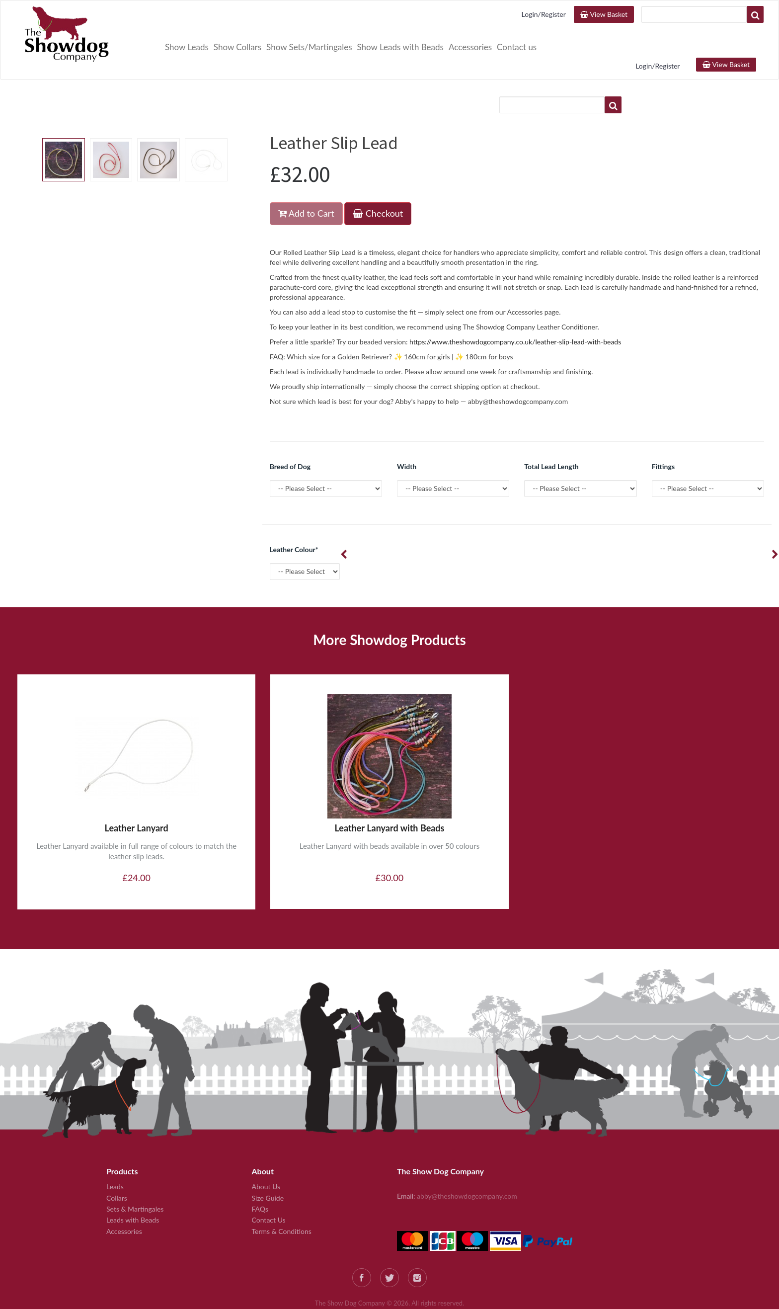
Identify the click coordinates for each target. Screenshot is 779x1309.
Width (406, 432)
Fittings (663, 432)
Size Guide (268, 1164)
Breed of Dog (290, 432)
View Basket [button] (603, 14)
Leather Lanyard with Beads (389, 794)
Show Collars (237, 47)
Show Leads (187, 47)
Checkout (378, 179)
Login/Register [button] (544, 14)
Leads (115, 1152)
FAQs (260, 1175)
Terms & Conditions (282, 1197)
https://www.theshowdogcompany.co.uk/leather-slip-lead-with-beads (515, 308)
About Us (266, 1152)
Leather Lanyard (136, 794)
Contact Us (269, 1186)
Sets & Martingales (134, 1175)
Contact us (517, 47)
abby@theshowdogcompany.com (467, 1162)
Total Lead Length (551, 432)
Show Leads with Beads (400, 47)
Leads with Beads (132, 1186)
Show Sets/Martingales (309, 47)
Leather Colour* (294, 515)
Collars (116, 1164)
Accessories (470, 47)
